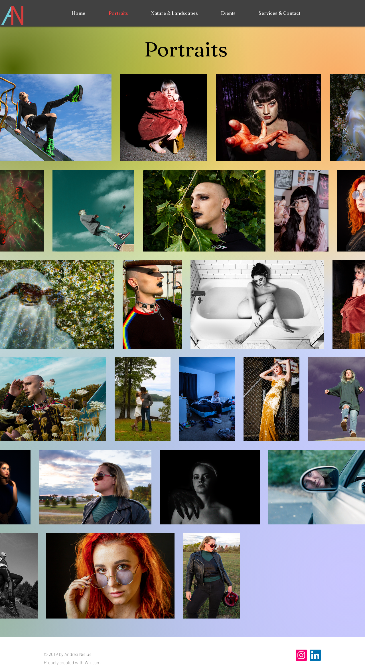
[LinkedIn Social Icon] (315, 655)
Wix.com (93, 662)
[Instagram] (301, 655)
